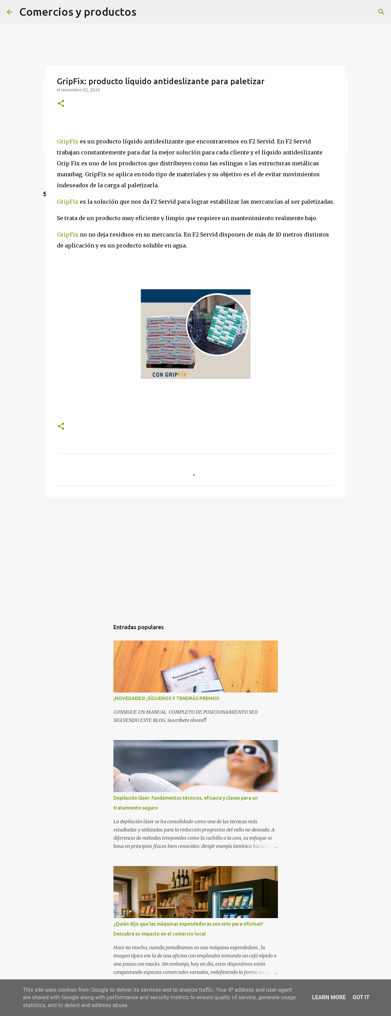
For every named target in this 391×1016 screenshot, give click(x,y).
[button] (61, 104)
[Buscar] (381, 12)
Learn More (329, 997)
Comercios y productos (77, 11)
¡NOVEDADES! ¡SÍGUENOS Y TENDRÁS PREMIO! (166, 698)
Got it (361, 997)
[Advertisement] (195, 555)
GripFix (67, 141)
